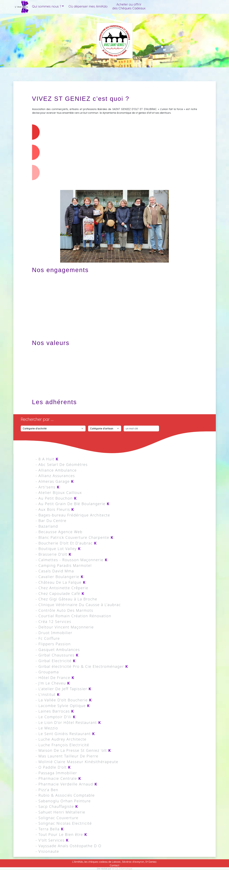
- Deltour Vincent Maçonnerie (65, 626)
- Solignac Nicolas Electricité (64, 823)
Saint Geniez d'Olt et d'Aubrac (185, 47)
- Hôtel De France (55, 677)
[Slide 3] (111, 258)
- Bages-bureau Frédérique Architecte (73, 514)
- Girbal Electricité (56, 660)
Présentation (175, 54)
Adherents (172, 70)
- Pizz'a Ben (47, 789)
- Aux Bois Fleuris (55, 509)
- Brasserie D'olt (53, 554)
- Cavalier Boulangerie (59, 576)
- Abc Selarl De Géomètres (62, 464)
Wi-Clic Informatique (122, 868)
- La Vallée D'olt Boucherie (64, 699)
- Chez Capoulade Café (60, 593)
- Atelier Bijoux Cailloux (59, 492)
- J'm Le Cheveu (53, 683)
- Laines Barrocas (55, 711)
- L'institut (48, 694)
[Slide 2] (106, 258)
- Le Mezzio (47, 727)
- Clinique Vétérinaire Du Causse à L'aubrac (78, 604)
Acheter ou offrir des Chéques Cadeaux (129, 6)
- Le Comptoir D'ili (56, 716)
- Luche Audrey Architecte (61, 739)
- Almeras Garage (55, 481)
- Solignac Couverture (57, 817)
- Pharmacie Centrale (58, 778)
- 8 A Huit (47, 458)
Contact (114, 865)
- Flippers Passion (53, 643)
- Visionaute (47, 851)
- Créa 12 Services (53, 621)
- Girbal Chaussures (57, 655)
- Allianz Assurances (55, 475)
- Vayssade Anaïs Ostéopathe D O (68, 845)
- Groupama (47, 671)
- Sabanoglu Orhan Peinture (63, 800)
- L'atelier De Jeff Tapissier (63, 688)
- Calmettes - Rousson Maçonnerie (72, 559)
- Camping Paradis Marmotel (64, 565)
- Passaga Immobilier (56, 772)
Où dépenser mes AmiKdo (88, 6)
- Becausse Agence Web (59, 531)
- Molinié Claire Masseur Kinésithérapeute (77, 761)
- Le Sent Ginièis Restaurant (65, 733)
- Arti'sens (48, 486)
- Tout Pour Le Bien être (61, 834)
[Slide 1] (100, 258)
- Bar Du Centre (51, 520)
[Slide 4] (117, 258)
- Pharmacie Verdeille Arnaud (66, 784)
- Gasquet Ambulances (58, 649)
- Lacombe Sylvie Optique (63, 705)
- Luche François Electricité (62, 744)
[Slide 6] (128, 258)
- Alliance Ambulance (56, 470)
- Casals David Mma (55, 570)
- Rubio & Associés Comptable (65, 795)
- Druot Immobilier (54, 632)
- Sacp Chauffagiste (57, 806)
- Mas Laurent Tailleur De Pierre (67, 755)
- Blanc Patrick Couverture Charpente (74, 537)
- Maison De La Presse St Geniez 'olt (73, 750)
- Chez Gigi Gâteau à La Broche (66, 598)
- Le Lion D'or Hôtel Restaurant (68, 722)
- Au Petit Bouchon (56, 498)
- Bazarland (47, 526)
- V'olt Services (52, 840)
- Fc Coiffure (48, 638)
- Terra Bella (50, 828)
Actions (169, 62)
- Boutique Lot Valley (58, 548)
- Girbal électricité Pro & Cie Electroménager (82, 666)
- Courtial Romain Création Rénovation (73, 615)
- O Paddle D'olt (53, 767)
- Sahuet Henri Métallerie (60, 812)
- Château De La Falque (61, 582)
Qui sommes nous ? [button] (46, 6)
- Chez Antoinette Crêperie (62, 587)
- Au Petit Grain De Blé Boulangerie (73, 503)
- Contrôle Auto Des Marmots (64, 610)
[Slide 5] (122, 258)
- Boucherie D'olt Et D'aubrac (66, 543)
